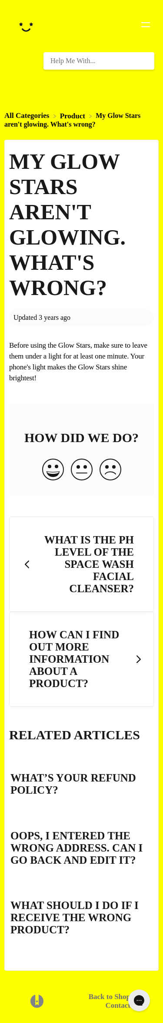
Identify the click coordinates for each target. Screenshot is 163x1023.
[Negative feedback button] (110, 470)
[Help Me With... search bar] (98, 61)
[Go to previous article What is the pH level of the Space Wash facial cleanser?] (81, 564)
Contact (117, 1005)
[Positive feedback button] (53, 470)
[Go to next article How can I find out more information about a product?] (81, 659)
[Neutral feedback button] (81, 470)
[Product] (73, 115)
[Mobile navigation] (145, 26)
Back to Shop (109, 997)
